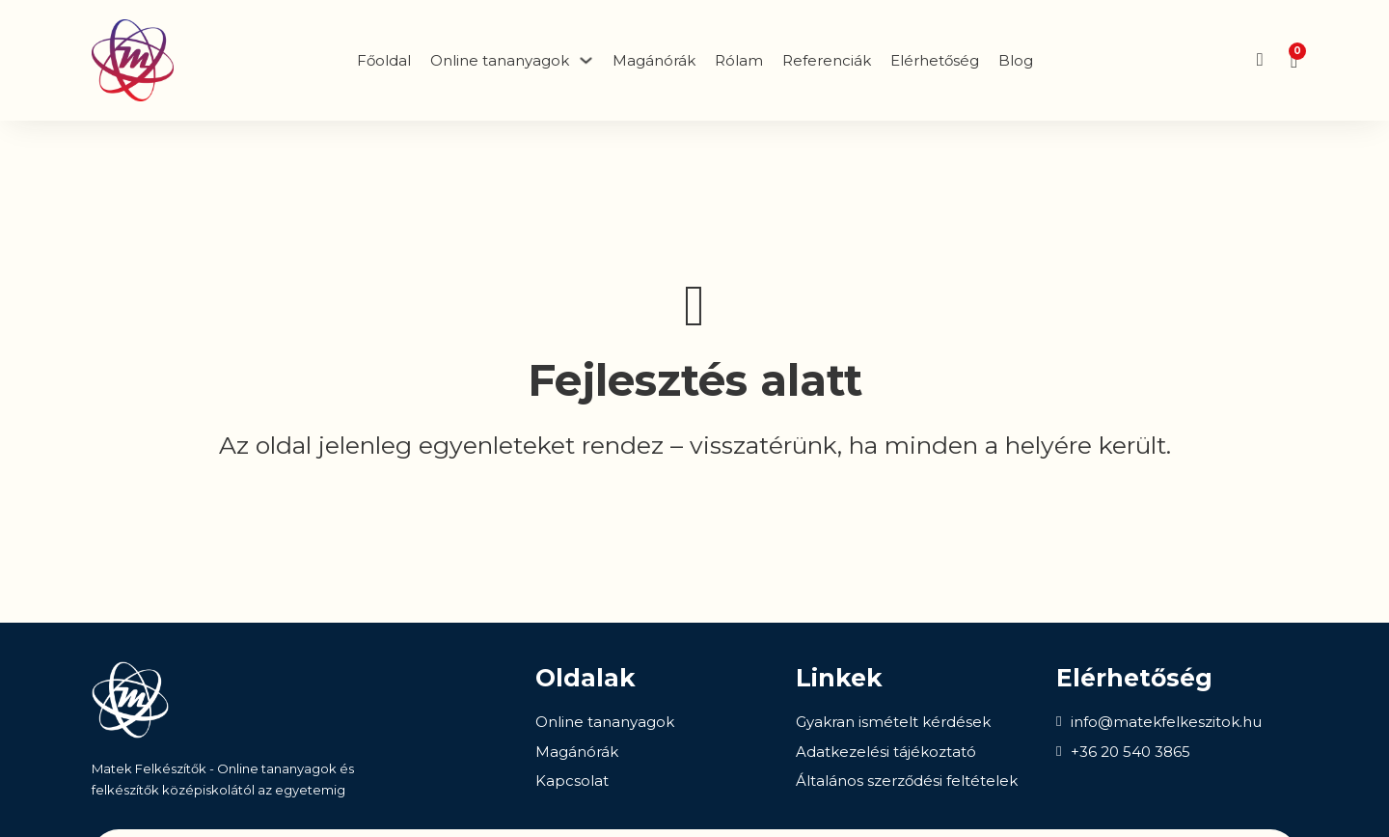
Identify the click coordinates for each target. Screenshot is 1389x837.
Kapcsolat (572, 780)
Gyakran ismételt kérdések (893, 721)
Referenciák (826, 60)
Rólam (739, 60)
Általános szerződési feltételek (907, 780)
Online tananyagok (604, 721)
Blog (1015, 60)
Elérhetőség (934, 60)
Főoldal (384, 60)
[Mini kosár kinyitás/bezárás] (1294, 60)
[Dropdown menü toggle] (586, 60)
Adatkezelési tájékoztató (886, 751)
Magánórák (654, 60)
